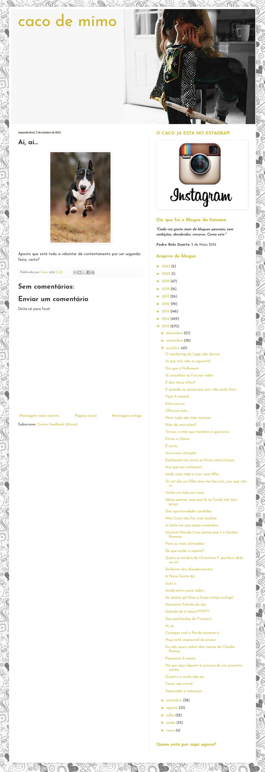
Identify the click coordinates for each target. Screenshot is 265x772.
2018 (166, 289)
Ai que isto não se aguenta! (187, 361)
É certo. (171, 446)
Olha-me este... (177, 411)
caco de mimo (67, 22)
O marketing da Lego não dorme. (192, 354)
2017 (166, 296)
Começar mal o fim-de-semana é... (193, 633)
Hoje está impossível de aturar (190, 640)
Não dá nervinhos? (180, 425)
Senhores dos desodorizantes (189, 569)
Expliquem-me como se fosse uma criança (199, 460)
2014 (166, 319)
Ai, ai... (170, 626)
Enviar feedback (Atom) (57, 424)
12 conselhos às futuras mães (189, 375)
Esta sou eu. (175, 404)
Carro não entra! (179, 684)
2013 (166, 326)
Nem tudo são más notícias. (188, 418)
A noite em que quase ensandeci (191, 525)
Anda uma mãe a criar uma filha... (193, 474)
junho (171, 723)
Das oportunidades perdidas (188, 511)
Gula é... (171, 583)
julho (170, 715)
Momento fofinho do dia (185, 605)
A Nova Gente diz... (181, 576)
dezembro (175, 333)
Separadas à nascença (183, 691)
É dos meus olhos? (180, 382)
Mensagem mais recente (39, 416)
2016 (166, 304)
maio (171, 730)
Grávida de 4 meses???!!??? (187, 612)
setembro (174, 700)
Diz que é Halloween (182, 368)
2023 (166, 266)
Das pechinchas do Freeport (188, 619)
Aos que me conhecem (183, 467)
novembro (175, 341)
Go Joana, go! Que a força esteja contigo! (199, 597)
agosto (172, 708)
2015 (166, 311)
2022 (166, 274)
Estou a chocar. (177, 439)
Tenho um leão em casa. (185, 493)
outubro (173, 348)
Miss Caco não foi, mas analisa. (191, 518)
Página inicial (85, 416)
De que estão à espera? (184, 551)
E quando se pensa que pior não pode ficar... (201, 389)
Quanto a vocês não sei (184, 677)
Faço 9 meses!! (177, 396)
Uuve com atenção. (181, 453)
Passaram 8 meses (180, 658)
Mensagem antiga (127, 416)
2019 (166, 281)
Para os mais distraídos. (185, 544)
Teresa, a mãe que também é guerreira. (197, 432)
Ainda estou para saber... (185, 590)
